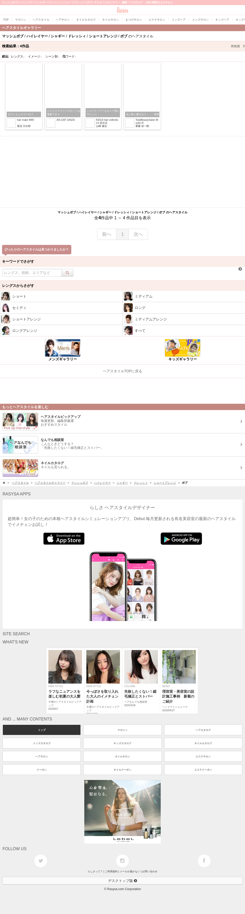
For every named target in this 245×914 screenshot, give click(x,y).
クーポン (42, 769)
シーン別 (52, 56)
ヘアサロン (41, 756)
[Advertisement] (122, 172)
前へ (106, 234)
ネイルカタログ (203, 743)
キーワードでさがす (18, 261)
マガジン (122, 730)
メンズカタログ (42, 743)
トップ (42, 730)
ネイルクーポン (122, 769)
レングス (18, 56)
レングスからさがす (18, 286)
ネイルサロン (122, 756)
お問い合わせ (149, 871)
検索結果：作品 (123, 46)
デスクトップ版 (122, 881)
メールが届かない (130, 871)
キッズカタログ (122, 743)
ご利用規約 (111, 871)
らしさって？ (95, 871)
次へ (138, 234)
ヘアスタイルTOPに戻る (122, 371)
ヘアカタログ (203, 730)
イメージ (35, 56)
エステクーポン (203, 769)
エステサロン (203, 756)
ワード (69, 56)
